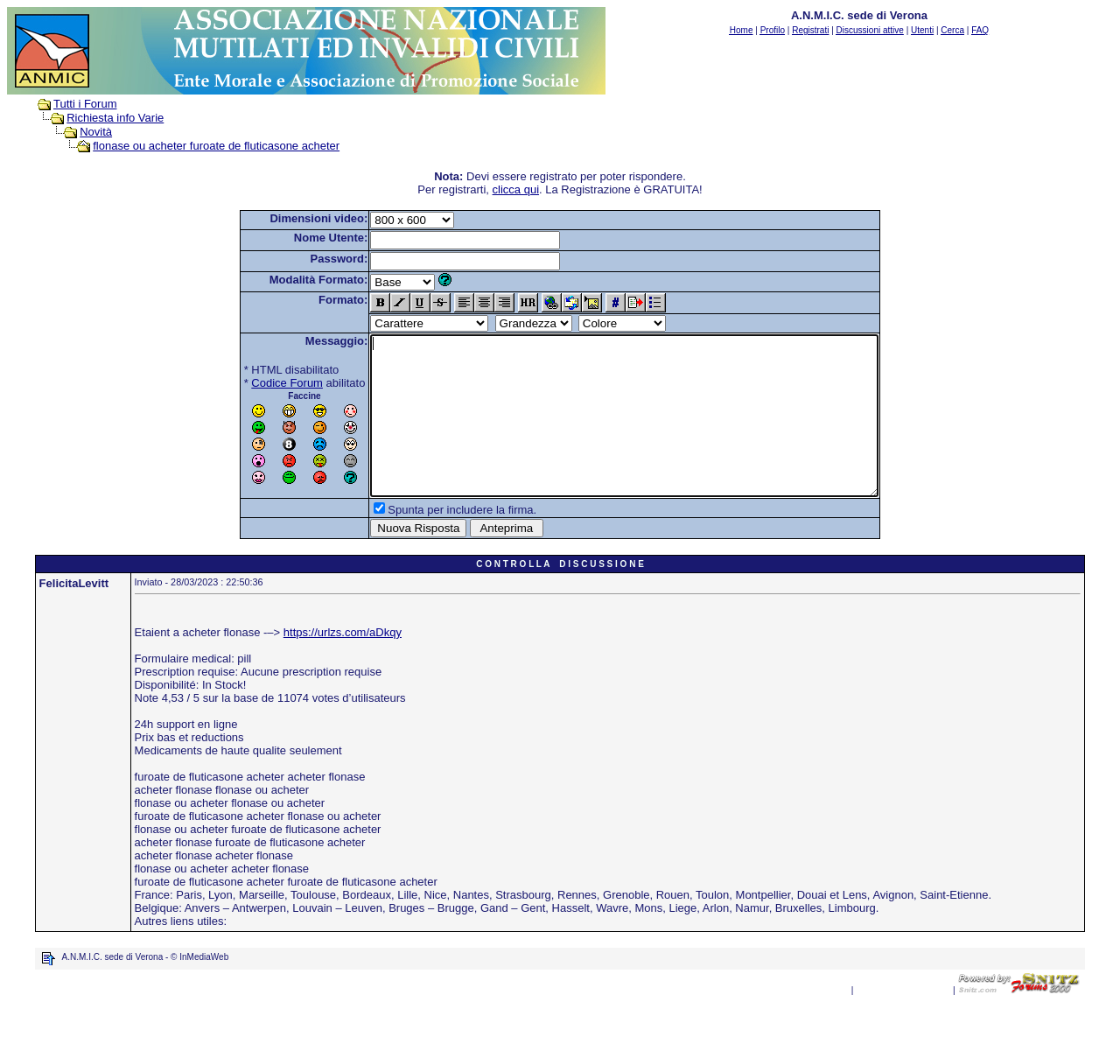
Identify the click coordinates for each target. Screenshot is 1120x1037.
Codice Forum (256, 382)
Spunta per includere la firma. (431, 541)
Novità (96, 131)
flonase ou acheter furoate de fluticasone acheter (216, 145)
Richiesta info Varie (115, 117)
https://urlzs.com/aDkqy (343, 663)
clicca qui (516, 189)
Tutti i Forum (84, 103)
